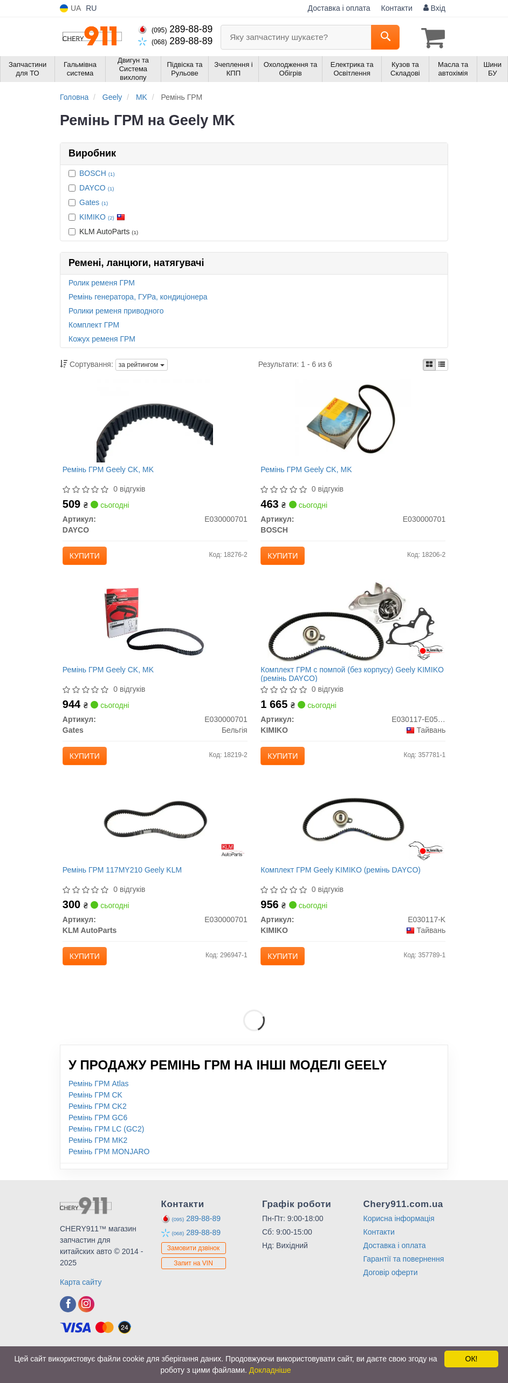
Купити (88, 558)
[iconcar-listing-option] (441, 363)
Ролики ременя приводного (115, 309)
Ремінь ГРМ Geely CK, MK (111, 471)
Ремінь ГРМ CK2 (97, 1131)
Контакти (397, 8)
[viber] (68, 1329)
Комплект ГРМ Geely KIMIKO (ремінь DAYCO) (344, 889)
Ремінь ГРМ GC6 (97, 1142)
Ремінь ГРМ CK (95, 1119)
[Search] (385, 37)
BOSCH (97, 171)
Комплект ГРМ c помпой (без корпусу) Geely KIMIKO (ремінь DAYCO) (341, 684)
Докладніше (270, 1370)
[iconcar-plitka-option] (429, 363)
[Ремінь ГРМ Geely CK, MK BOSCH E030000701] (353, 422)
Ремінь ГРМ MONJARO (108, 1176)
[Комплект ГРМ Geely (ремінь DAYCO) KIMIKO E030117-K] (353, 839)
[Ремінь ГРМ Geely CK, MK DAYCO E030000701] (155, 422)
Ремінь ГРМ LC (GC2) (106, 1153)
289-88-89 (175, 29)
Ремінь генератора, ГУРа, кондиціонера (138, 295)
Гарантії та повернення (403, 1283)
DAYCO (96, 186)
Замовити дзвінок (193, 1273)
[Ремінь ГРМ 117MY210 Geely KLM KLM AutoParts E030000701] (155, 839)
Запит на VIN (193, 1288)
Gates (93, 200)
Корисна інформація (399, 1243)
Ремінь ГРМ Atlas (98, 1108)
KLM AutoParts (103, 230)
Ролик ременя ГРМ (101, 281)
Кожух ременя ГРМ (101, 337)
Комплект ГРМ (93, 323)
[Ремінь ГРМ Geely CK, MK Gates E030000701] (155, 630)
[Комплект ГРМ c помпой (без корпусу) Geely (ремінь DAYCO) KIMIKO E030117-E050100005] (352, 630)
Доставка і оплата (339, 8)
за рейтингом (141, 363)
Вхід (434, 8)
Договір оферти (390, 1297)
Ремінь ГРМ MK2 (97, 1165)
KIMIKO (102, 215)
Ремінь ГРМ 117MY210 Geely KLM (125, 889)
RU (91, 8)
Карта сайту (81, 1307)
